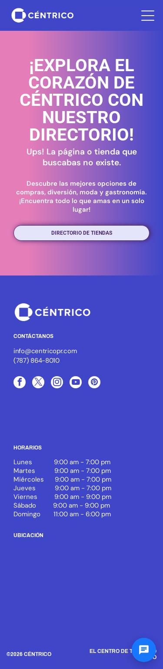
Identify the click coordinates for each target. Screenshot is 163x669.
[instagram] (57, 383)
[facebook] (19, 383)
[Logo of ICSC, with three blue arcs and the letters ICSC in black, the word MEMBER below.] (37, 421)
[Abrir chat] (144, 650)
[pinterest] (94, 383)
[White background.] (81, 421)
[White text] (126, 421)
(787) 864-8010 (36, 360)
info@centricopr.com (45, 351)
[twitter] (38, 383)
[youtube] (76, 383)
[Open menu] (147, 15)
